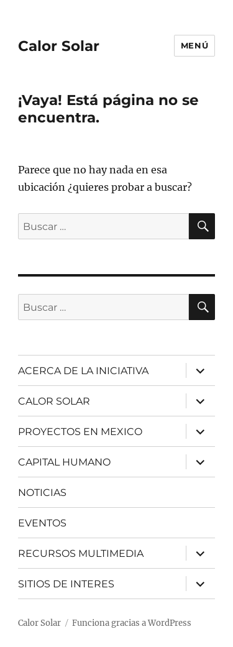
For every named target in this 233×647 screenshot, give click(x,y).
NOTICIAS (42, 492)
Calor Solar (58, 46)
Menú (194, 45)
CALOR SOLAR (54, 401)
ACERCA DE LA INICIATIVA (83, 371)
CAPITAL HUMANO (64, 462)
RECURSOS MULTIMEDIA (81, 553)
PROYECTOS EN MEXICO (80, 432)
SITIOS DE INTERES (66, 584)
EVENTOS (42, 523)
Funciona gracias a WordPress (131, 623)
